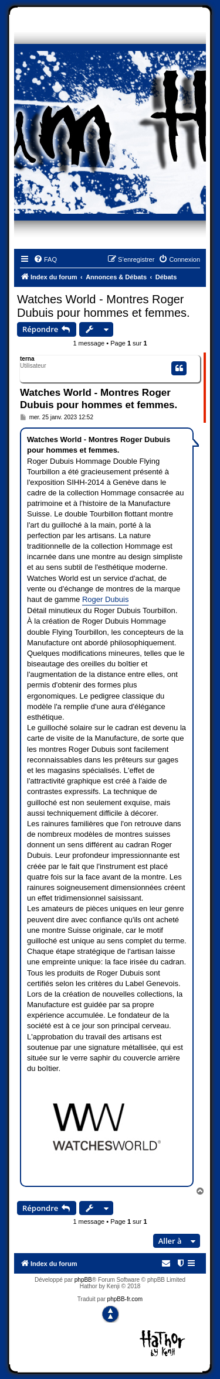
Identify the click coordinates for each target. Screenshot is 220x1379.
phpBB (83, 1280)
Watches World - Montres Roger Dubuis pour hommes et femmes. (103, 306)
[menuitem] (45, 259)
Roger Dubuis (105, 599)
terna (27, 358)
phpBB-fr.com (125, 1299)
